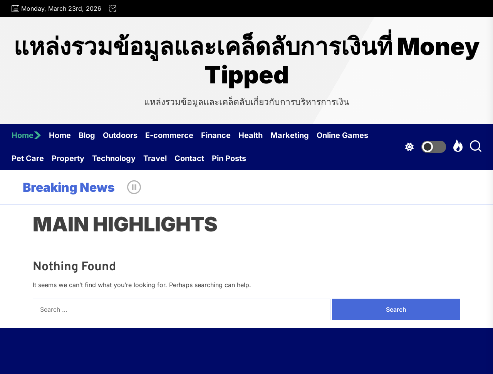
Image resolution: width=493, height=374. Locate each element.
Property (68, 158)
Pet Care (28, 158)
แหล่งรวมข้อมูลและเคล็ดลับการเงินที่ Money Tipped (246, 60)
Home (26, 135)
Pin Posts (229, 158)
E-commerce (169, 135)
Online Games (342, 135)
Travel (155, 158)
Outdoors (120, 135)
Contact (189, 158)
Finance (216, 135)
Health (250, 135)
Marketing (289, 135)
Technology (114, 158)
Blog (87, 135)
